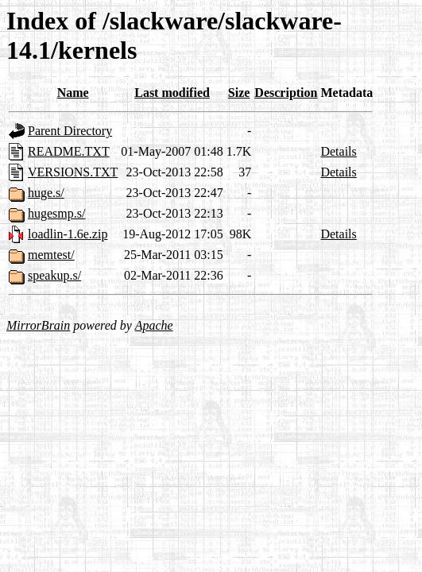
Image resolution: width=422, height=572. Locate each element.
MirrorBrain (38, 325)
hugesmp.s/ (56, 213)
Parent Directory (70, 130)
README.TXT (69, 151)
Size (239, 92)
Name (73, 92)
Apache (154, 325)
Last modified (172, 92)
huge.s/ (46, 192)
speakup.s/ (54, 275)
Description (285, 92)
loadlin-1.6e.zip (67, 234)
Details (338, 151)
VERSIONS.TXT (73, 172)
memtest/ (51, 254)
